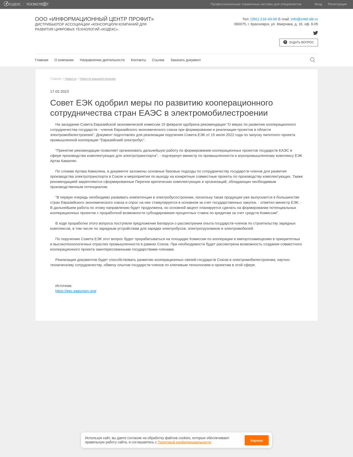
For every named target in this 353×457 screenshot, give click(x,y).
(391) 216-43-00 (263, 19)
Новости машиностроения (98, 79)
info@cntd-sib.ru (304, 19)
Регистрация (337, 4)
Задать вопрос (298, 42)
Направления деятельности (102, 60)
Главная (41, 60)
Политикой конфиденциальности (184, 442)
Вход (318, 4)
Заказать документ (186, 60)
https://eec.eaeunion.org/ (75, 291)
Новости (70, 79)
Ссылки (158, 60)
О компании (63, 60)
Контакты (138, 60)
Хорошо (256, 440)
